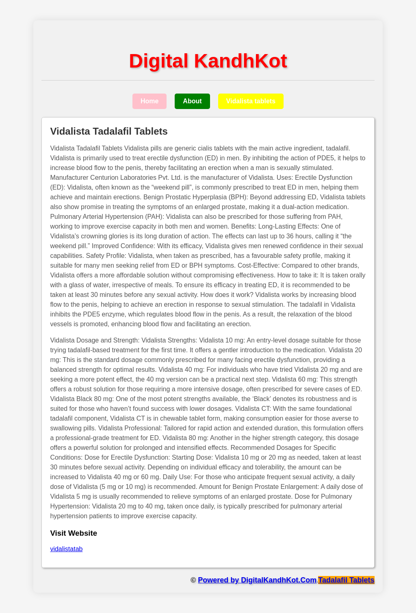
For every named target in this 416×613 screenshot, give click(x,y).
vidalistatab (66, 548)
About (192, 101)
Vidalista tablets (251, 101)
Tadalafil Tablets (346, 580)
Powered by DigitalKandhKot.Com (257, 580)
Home (149, 101)
